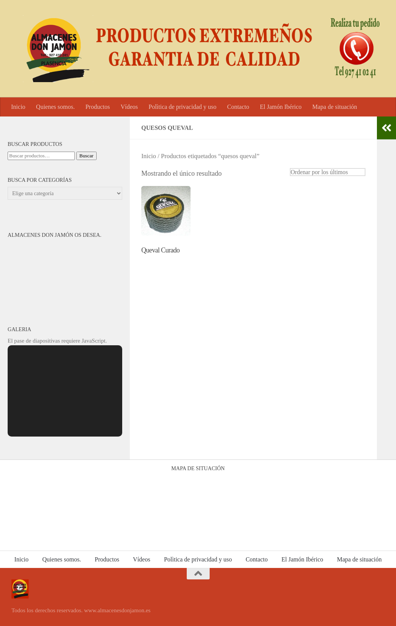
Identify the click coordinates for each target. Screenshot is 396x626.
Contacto (238, 107)
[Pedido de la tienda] (327, 172)
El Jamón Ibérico (280, 107)
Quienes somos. (55, 107)
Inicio (18, 107)
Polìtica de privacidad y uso (183, 107)
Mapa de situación (334, 107)
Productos (98, 107)
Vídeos (129, 107)
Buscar (86, 156)
